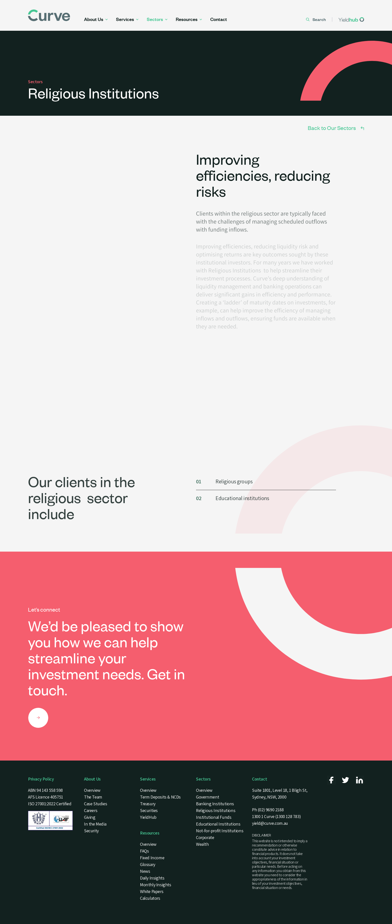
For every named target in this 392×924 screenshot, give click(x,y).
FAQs (144, 851)
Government (207, 797)
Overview (92, 790)
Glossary (147, 864)
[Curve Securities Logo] (56, 15)
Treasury (148, 804)
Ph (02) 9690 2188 (268, 810)
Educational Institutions (218, 824)
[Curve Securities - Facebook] (331, 780)
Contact (218, 19)
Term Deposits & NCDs (160, 797)
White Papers (151, 891)
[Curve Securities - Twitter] (345, 780)
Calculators (150, 898)
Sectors (157, 19)
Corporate (205, 837)
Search (316, 19)
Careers (90, 810)
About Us (96, 19)
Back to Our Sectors (336, 128)
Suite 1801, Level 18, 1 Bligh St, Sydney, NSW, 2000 (280, 793)
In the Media (95, 824)
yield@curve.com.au (270, 823)
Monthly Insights (155, 885)
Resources (189, 19)
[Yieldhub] (351, 19)
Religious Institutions (215, 810)
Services (127, 19)
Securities (149, 810)
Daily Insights (152, 878)
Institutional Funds (213, 817)
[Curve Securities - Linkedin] (359, 780)
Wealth (202, 844)
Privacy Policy (41, 779)
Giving (90, 817)
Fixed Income (152, 858)
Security (91, 831)
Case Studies (95, 804)
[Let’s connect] (38, 718)
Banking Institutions (215, 804)
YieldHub (148, 817)
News (145, 871)
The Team (93, 797)
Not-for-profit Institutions (219, 831)
